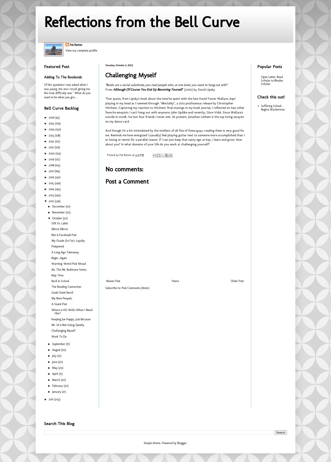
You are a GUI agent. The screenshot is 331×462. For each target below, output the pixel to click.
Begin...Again (59, 258)
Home (175, 281)
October (57, 218)
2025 (52, 123)
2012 (52, 201)
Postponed (58, 246)
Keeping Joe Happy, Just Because (71, 319)
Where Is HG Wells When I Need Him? (72, 311)
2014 (52, 189)
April (55, 374)
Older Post (237, 281)
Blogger (182, 443)
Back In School (60, 281)
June (55, 362)
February (58, 386)
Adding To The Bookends (63, 77)
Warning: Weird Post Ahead (69, 264)
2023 (52, 135)
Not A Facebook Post (64, 235)
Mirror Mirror (60, 229)
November (59, 212)
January (57, 392)
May (55, 368)
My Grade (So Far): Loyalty (68, 241)
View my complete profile (81, 50)
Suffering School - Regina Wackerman (273, 107)
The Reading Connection (66, 287)
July (54, 356)
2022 (52, 141)
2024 (52, 129)
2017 (51, 171)
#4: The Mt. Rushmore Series (69, 269)
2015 (52, 183)
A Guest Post (59, 304)
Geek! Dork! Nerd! (62, 292)
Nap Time (58, 275)
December (59, 206)
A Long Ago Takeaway (65, 252)
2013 (52, 195)
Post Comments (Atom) (135, 288)
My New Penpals (62, 298)
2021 (52, 147)
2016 (52, 177)
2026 (52, 117)
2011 (51, 399)
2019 (52, 159)
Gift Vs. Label (60, 223)
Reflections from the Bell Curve (141, 22)
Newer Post (113, 281)
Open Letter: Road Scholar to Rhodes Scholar (272, 80)
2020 (52, 153)
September (59, 344)
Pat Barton (76, 45)
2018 (52, 165)
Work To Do (59, 336)
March (56, 380)
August (56, 350)
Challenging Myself (63, 331)
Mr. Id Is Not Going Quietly (68, 325)
